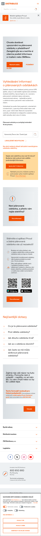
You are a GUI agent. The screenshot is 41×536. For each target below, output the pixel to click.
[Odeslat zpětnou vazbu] (28, 413)
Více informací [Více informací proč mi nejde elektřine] (16, 223)
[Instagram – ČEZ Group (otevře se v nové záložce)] (24, 457)
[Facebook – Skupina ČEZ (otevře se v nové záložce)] (10, 457)
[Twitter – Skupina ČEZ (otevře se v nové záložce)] (17, 457)
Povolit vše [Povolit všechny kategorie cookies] (20, 520)
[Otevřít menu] (38, 4)
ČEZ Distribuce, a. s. (16, 500)
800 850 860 (17, 470)
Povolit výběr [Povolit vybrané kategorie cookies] (20, 525)
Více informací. (20, 176)
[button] (20, 329)
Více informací (8, 514)
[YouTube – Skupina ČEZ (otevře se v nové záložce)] (30, 457)
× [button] (38, 15)
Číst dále (35, 502)
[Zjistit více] (14, 20)
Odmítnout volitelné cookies (20, 530)
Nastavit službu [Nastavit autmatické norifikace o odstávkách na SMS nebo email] (15, 64)
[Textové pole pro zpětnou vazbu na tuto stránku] (20, 406)
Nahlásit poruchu (16, 166)
